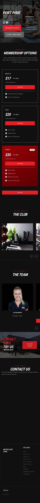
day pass (20, 192)
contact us (27, 459)
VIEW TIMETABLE (14, 34)
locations (26, 454)
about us (26, 456)
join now (20, 123)
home (24, 451)
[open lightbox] (17, 236)
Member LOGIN (12, 28)
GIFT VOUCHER (27, 461)
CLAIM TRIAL (29, 345)
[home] (2, 2)
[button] (37, 2)
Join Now (20, 87)
